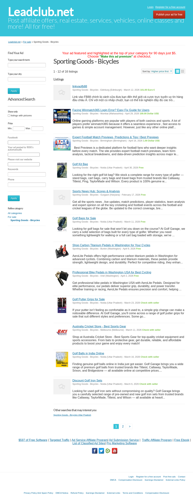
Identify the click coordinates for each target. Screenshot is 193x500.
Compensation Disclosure (130, 480)
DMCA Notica (62, 493)
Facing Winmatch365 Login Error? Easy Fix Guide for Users (110, 110)
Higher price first (160, 71)
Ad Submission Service (124, 440)
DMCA (113, 480)
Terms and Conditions (133, 493)
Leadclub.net (41, 11)
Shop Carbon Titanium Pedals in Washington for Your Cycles (111, 245)
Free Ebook (181, 440)
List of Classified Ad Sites (88, 443)
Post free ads (169, 476)
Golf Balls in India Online (88, 353)
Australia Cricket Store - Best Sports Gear (99, 326)
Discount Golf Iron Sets (87, 380)
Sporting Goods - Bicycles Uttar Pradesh (72, 415)
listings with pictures (21, 115)
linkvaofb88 (79, 86)
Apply (14, 91)
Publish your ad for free (169, 14)
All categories (15, 213)
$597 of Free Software (32, 440)
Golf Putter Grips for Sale (88, 299)
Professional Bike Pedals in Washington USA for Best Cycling (111, 272)
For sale (12, 217)
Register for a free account (170, 7)
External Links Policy (175, 480)
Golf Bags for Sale (84, 218)
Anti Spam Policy (45, 493)
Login (150, 7)
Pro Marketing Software (122, 443)
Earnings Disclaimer (154, 480)
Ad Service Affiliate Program (90, 440)
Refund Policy (77, 493)
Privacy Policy (30, 493)
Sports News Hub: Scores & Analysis (96, 191)
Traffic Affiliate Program (157, 440)
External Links (113, 493)
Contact (181, 476)
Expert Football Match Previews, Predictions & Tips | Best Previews (115, 137)
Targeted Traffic (60, 440)
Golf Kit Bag (80, 164)
